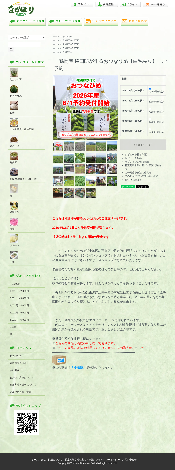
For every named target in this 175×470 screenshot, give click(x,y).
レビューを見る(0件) (136, 154)
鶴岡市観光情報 (18, 363)
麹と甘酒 (14, 141)
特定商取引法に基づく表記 (79, 459)
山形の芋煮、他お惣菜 (22, 124)
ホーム (56, 36)
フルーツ (14, 240)
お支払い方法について (22, 377)
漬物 (14, 224)
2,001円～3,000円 (19, 298)
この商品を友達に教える (138, 172)
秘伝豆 (14, 157)
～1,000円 (15, 283)
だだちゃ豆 (16, 74)
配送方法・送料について (23, 384)
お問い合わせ (129, 459)
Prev (57, 108)
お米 (14, 107)
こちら (136, 348)
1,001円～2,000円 (19, 291)
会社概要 (14, 370)
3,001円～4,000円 (71, 40)
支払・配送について (52, 459)
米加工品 (14, 207)
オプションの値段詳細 (137, 161)
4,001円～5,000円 (71, 44)
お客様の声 (16, 356)
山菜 (14, 257)
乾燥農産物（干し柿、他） (24, 174)
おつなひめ (68, 36)
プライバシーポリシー (108, 459)
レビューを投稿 (133, 158)
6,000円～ (67, 52)
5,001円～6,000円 (71, 48)
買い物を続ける (133, 179)
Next (113, 108)
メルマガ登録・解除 (20, 391)
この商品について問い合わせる (141, 176)
